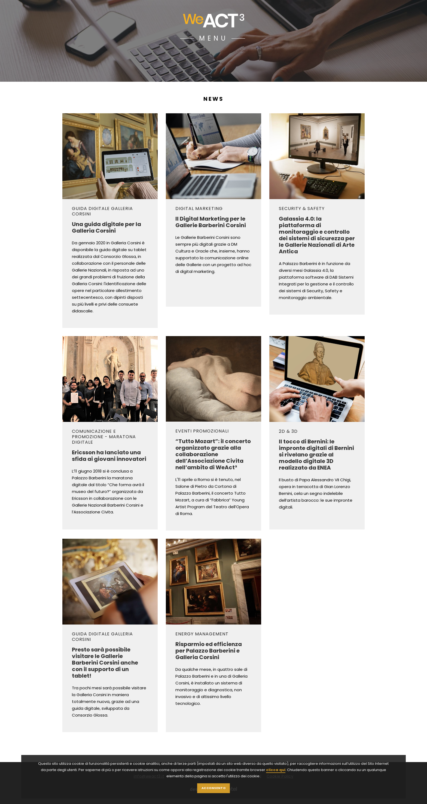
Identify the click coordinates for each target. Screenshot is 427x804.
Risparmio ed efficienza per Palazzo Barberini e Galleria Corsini (208, 650)
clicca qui (275, 780)
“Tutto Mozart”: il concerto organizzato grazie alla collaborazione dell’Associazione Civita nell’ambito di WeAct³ (213, 454)
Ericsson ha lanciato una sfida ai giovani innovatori (109, 455)
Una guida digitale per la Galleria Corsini (106, 227)
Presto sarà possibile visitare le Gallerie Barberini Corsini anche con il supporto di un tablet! (105, 662)
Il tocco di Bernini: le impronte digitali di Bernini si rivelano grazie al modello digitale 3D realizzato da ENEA (316, 454)
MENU (213, 38)
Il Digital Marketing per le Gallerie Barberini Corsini (210, 222)
